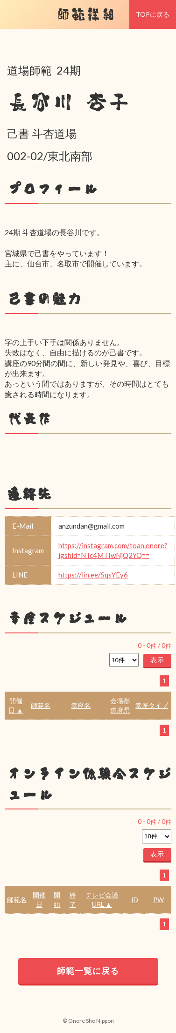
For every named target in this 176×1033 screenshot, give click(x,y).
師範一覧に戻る (88, 970)
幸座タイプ (151, 705)
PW (158, 900)
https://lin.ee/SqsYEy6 (93, 575)
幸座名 (81, 705)
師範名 (40, 705)
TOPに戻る (152, 14)
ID (134, 900)
